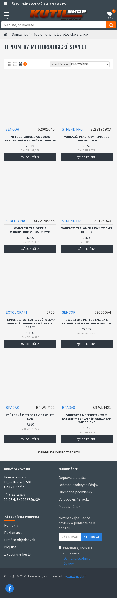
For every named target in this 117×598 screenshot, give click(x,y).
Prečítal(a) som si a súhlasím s (80, 556)
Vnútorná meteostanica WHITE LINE (30, 416)
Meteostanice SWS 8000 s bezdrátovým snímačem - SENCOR (30, 138)
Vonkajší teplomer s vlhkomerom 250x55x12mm (30, 230)
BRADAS (12, 407)
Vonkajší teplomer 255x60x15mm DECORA (86, 230)
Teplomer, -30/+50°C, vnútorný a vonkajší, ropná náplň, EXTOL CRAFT (30, 323)
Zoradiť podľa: (60, 64)
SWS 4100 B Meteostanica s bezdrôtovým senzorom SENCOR (87, 321)
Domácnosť (20, 34)
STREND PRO (72, 129)
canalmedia (75, 576)
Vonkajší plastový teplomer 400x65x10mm (86, 138)
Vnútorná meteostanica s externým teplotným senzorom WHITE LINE (86, 418)
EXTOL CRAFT (16, 312)
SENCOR (12, 129)
